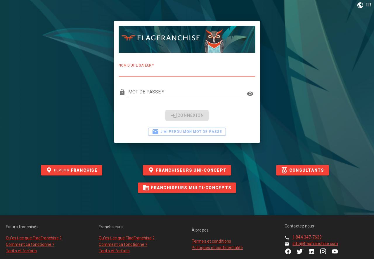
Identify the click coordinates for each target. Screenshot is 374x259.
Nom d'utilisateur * (136, 65)
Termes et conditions (211, 241)
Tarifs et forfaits (21, 250)
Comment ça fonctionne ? (30, 244)
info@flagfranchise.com (315, 243)
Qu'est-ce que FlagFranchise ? (34, 238)
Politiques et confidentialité (217, 247)
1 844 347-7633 (307, 237)
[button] (363, 5)
